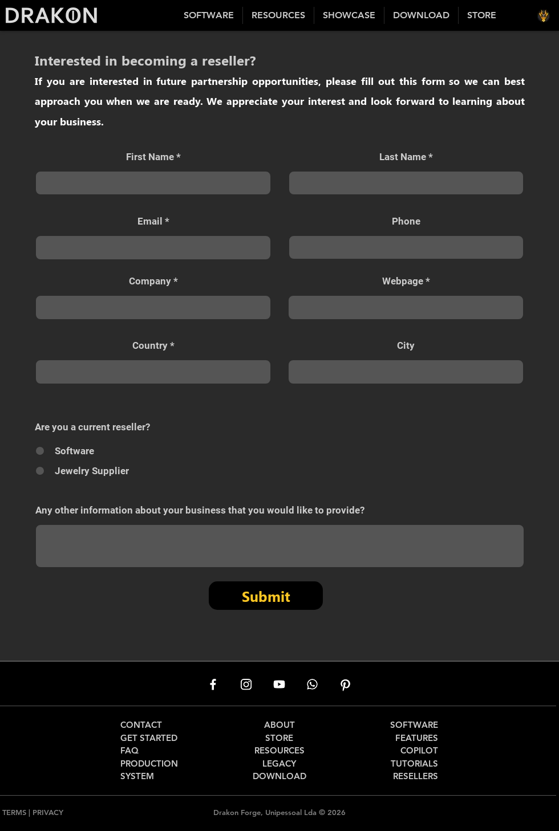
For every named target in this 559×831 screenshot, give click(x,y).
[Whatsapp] (312, 684)
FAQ (129, 750)
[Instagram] (246, 684)
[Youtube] (279, 684)
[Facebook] (213, 684)
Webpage (402, 281)
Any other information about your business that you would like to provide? (199, 510)
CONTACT (141, 724)
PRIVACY (48, 812)
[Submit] (266, 595)
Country (150, 346)
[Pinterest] (345, 684)
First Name (150, 157)
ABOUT (279, 724)
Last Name (402, 157)
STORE (279, 737)
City (406, 346)
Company (150, 281)
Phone (406, 221)
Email (150, 221)
